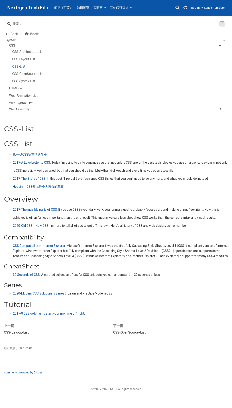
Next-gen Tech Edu (27, 7)
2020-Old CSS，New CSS (31, 225)
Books (32, 34)
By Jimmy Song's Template (208, 7)
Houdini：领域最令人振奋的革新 (38, 186)
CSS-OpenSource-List (27, 74)
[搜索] (177, 7)
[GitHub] (185, 7)
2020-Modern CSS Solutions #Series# (40, 293)
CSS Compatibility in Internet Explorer (39, 245)
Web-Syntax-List (21, 103)
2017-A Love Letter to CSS (31, 162)
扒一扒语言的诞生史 (30, 154)
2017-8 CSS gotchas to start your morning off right (48, 313)
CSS (12, 45)
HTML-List (16, 88)
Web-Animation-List (23, 96)
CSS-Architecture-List (27, 52)
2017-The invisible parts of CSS (35, 209)
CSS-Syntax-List (23, 81)
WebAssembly (19, 109)
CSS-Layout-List (23, 59)
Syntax (11, 40)
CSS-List (18, 66)
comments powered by (23, 372)
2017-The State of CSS (29, 178)
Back (12, 34)
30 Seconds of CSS (26, 274)
